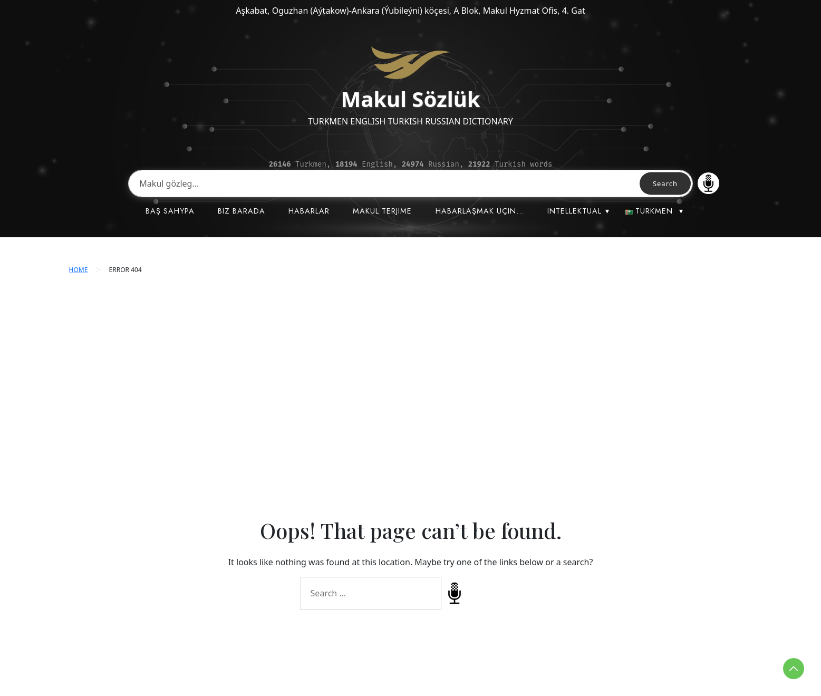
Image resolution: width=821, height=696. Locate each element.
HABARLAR (309, 211)
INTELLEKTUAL (574, 211)
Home (78, 269)
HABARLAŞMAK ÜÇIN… (480, 211)
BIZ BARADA (241, 211)
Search (665, 183)
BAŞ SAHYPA (170, 211)
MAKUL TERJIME (382, 211)
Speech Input (708, 183)
